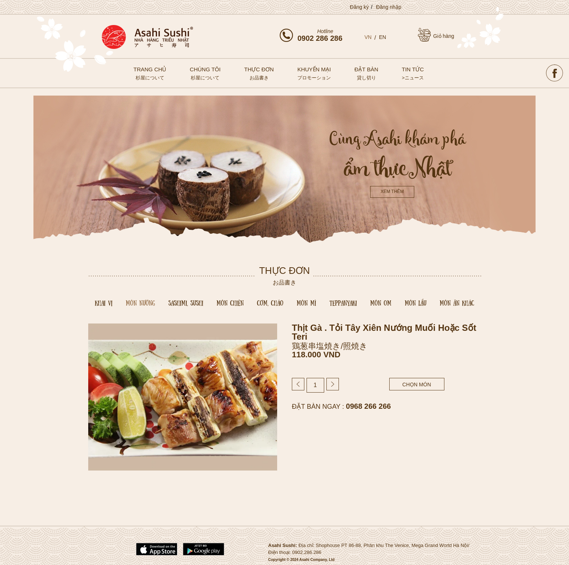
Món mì (306, 302)
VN (368, 37)
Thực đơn (259, 73)
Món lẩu (415, 302)
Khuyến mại (314, 73)
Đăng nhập (388, 7)
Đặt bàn (366, 73)
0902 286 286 (319, 38)
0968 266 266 (368, 406)
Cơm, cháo (270, 302)
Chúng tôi (205, 73)
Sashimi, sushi (185, 302)
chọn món (416, 384)
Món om (380, 302)
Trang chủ (149, 73)
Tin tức (413, 73)
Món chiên (230, 302)
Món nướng (140, 302)
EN (382, 37)
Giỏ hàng (443, 36)
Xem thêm (392, 191)
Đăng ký (359, 7)
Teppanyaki (343, 302)
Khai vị (103, 302)
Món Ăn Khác (457, 302)
